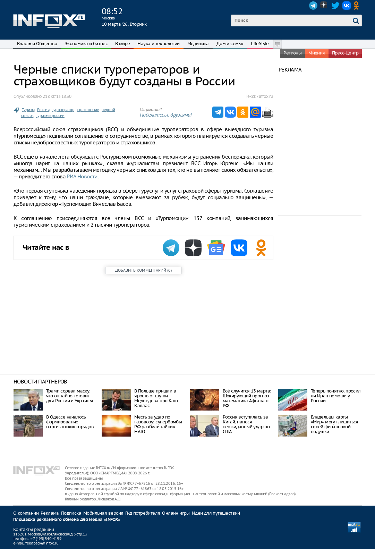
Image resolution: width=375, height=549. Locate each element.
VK (346, 5)
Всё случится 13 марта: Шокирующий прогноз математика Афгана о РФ (247, 398)
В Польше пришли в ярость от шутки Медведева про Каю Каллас (156, 398)
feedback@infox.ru (41, 543)
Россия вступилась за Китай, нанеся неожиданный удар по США (246, 424)
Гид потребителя (142, 513)
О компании (26, 513)
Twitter (335, 5)
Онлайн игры (175, 513)
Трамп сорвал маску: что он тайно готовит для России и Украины (69, 396)
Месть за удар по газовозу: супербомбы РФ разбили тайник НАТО (158, 424)
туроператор (63, 109)
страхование (88, 109)
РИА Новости (82, 176)
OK (357, 5)
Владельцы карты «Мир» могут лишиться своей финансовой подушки (334, 424)
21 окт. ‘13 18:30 (57, 96)
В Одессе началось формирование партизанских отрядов (70, 422)
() (143, 270)
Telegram (313, 5)
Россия (43, 109)
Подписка (71, 513)
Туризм (28, 109)
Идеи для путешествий (216, 513)
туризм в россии (50, 115)
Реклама (50, 513)
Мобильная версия (103, 513)
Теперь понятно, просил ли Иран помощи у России (336, 396)
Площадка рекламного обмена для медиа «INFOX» (66, 519)
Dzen (324, 5)
